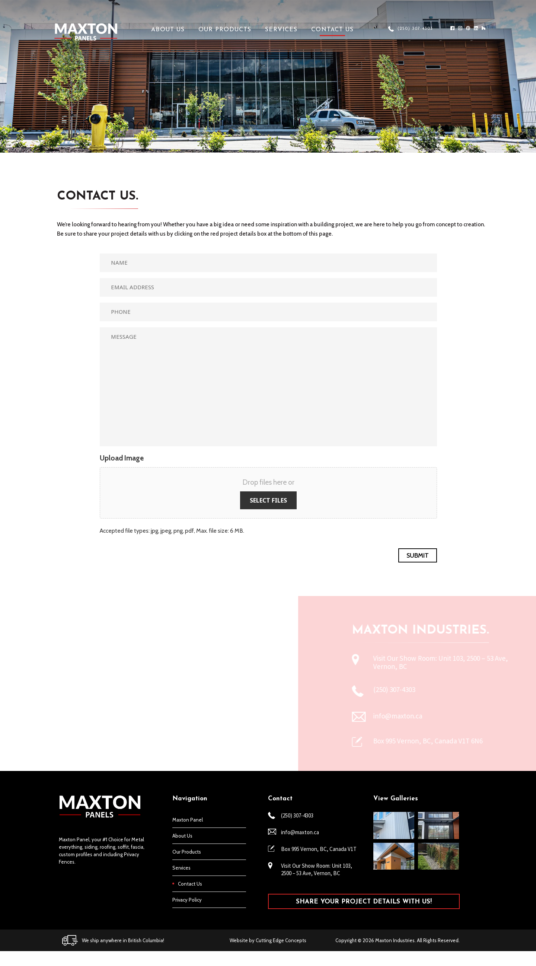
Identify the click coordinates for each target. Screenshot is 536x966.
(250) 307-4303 (415, 28)
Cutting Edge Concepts (281, 940)
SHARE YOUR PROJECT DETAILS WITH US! (364, 902)
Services (281, 30)
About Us (168, 30)
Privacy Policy (187, 900)
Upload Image (122, 458)
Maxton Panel (187, 820)
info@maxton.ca (300, 832)
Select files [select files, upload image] (268, 500)
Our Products (224, 30)
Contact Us (332, 30)
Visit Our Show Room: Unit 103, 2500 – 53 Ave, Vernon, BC (316, 869)
